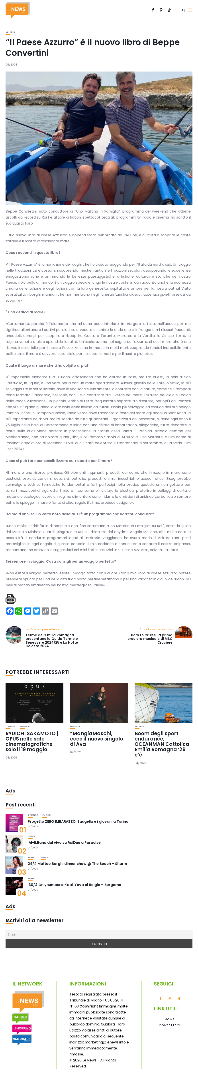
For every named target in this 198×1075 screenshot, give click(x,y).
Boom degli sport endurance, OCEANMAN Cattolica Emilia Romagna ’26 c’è (162, 744)
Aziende (33, 815)
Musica (11, 32)
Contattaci (169, 1025)
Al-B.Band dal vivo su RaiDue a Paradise (64, 842)
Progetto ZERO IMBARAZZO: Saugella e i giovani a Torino (78, 821)
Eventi (46, 815)
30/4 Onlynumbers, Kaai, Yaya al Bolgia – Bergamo (74, 884)
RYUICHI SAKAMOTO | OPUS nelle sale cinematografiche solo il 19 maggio (32, 741)
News (31, 836)
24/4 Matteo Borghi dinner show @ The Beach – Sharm (77, 863)
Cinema (10, 726)
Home (169, 1019)
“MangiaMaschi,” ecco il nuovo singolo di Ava (96, 739)
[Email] (99, 934)
